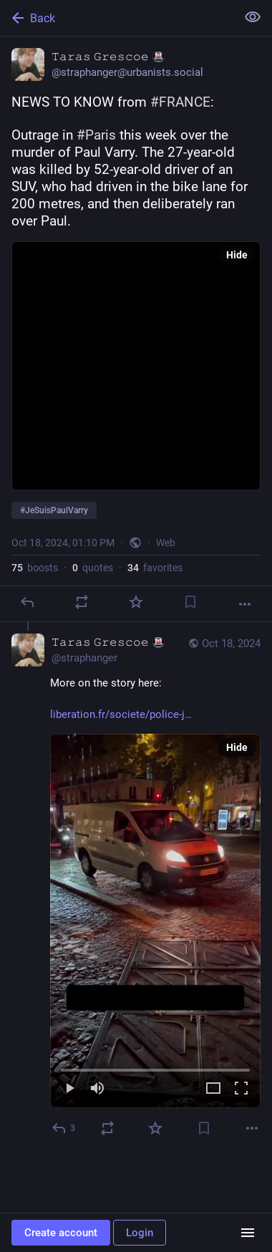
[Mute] (97, 1089)
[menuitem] (155, 921)
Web (165, 542)
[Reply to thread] (64, 1128)
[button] (155, 921)
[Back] (116, 18)
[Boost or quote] (81, 602)
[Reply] (27, 602)
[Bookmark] (190, 602)
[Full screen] (241, 1089)
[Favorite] (136, 602)
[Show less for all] (252, 17)
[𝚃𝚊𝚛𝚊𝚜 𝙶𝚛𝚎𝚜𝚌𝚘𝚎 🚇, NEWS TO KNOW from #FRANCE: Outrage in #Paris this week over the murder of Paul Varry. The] (136, 329)
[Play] (69, 1089)
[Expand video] (213, 1089)
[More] (244, 604)
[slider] (155, 1067)
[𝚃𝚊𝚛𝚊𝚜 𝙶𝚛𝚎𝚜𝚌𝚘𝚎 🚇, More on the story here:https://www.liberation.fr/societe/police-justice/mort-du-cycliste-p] (136, 887)
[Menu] (248, 1232)
